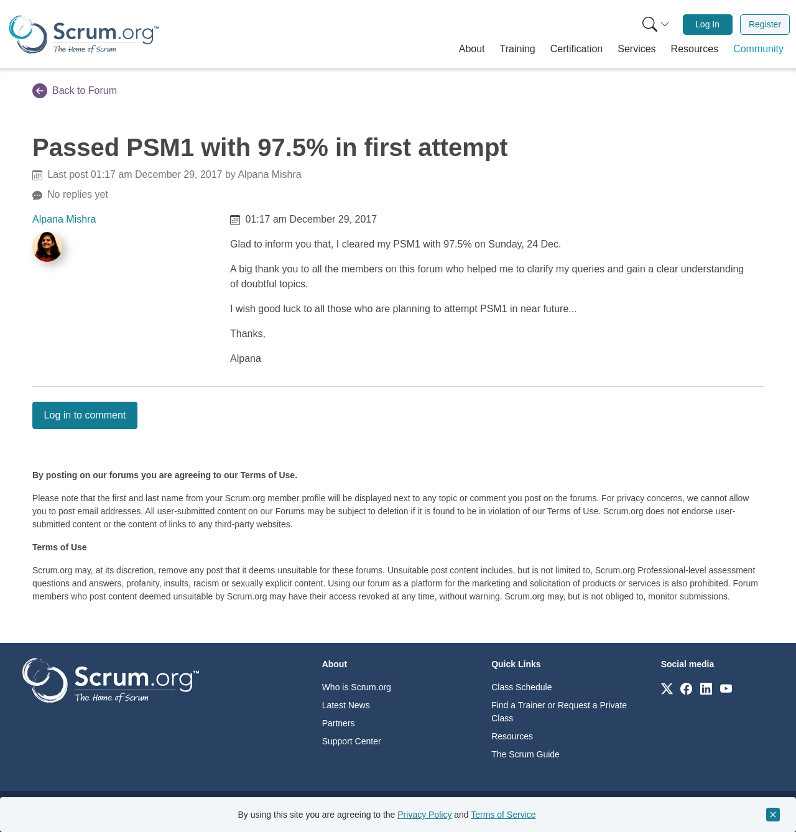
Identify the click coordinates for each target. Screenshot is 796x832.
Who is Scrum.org (356, 687)
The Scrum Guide (525, 754)
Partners (338, 723)
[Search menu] (656, 24)
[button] (472, 49)
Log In (707, 24)
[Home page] (84, 34)
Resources (512, 736)
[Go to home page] (110, 679)
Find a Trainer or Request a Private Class (559, 711)
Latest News (346, 705)
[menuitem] (655, 24)
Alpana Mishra (64, 219)
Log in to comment (85, 415)
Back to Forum (74, 90)
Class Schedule (521, 687)
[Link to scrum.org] (667, 688)
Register (765, 24)
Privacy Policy (424, 815)
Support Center (351, 741)
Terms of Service (503, 815)
